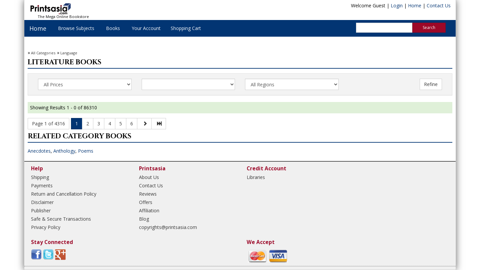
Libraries (256, 177)
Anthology (64, 151)
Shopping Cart (186, 28)
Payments (42, 185)
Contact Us (439, 5)
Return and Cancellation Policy (63, 194)
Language (68, 52)
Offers (145, 202)
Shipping (40, 177)
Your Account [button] (146, 28)
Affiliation (149, 210)
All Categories (43, 52)
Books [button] (113, 28)
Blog (144, 219)
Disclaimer (42, 202)
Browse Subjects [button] (76, 28)
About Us (149, 177)
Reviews (148, 194)
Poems (85, 151)
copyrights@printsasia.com (168, 227)
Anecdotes (39, 151)
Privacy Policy (45, 227)
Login (397, 5)
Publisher (41, 210)
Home (414, 5)
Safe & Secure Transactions (61, 219)
